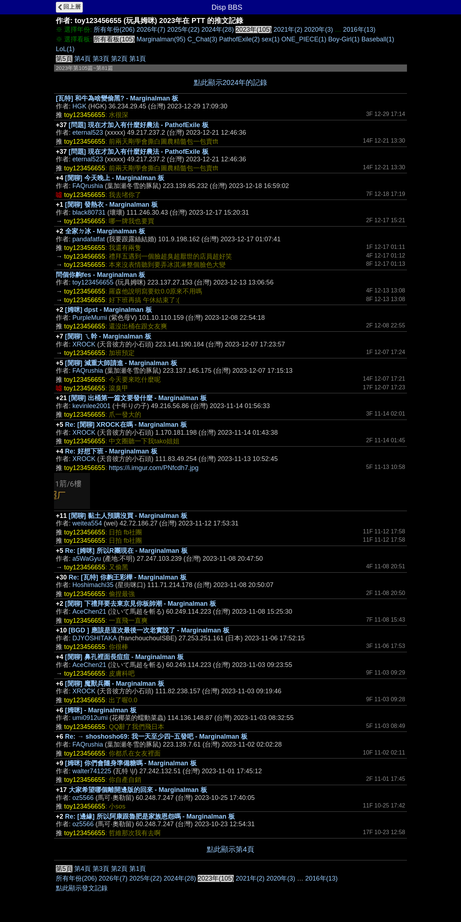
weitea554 (87, 523)
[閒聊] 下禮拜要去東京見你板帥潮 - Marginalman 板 (140, 603)
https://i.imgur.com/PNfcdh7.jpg (153, 467)
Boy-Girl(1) (343, 39)
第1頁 (137, 58)
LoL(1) (65, 49)
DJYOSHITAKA (94, 638)
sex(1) (270, 39)
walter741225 (91, 771)
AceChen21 (89, 611)
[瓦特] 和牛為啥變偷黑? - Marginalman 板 (117, 98)
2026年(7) (150, 29)
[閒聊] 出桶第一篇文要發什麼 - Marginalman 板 (138, 398)
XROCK (83, 344)
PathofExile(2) (239, 39)
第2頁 (119, 58)
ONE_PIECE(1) (303, 39)
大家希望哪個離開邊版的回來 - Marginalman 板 (138, 789)
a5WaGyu (86, 558)
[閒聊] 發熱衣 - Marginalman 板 (111, 204)
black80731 (89, 212)
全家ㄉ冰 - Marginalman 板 (105, 231)
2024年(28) (217, 29)
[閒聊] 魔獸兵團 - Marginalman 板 (114, 683)
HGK (79, 106)
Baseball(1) (377, 39)
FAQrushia (87, 185)
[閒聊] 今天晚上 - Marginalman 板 (114, 178)
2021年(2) (287, 29)
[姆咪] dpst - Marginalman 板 (108, 309)
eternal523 (87, 132)
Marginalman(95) (160, 39)
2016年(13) (359, 29)
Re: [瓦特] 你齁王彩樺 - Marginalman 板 (128, 577)
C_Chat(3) (202, 39)
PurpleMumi (89, 317)
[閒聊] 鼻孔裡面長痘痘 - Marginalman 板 (124, 657)
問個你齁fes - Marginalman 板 (100, 274)
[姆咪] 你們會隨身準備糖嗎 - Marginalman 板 (131, 763)
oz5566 (83, 797)
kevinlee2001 (91, 405)
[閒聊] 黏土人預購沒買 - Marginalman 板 (128, 515)
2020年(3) (318, 29)
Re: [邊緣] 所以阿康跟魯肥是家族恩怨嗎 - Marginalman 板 (150, 816)
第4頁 (82, 58)
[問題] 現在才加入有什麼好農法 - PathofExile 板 (139, 125)
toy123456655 (92, 282)
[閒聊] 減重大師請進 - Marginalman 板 (121, 363)
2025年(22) (183, 29)
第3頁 (101, 58)
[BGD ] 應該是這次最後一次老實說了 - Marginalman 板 (149, 630)
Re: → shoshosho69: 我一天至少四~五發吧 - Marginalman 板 (156, 736)
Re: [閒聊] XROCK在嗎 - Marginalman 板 (126, 424)
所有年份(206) (114, 29)
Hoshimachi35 (92, 584)
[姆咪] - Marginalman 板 (100, 710)
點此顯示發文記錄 (82, 888)
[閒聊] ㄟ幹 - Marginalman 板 (108, 336)
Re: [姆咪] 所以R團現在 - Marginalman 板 (126, 550)
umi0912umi (90, 717)
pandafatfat (88, 239)
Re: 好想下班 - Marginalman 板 (111, 451)
